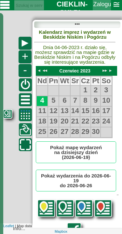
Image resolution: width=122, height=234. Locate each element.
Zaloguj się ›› (102, 8)
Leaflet (8, 226)
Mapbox (61, 231)
